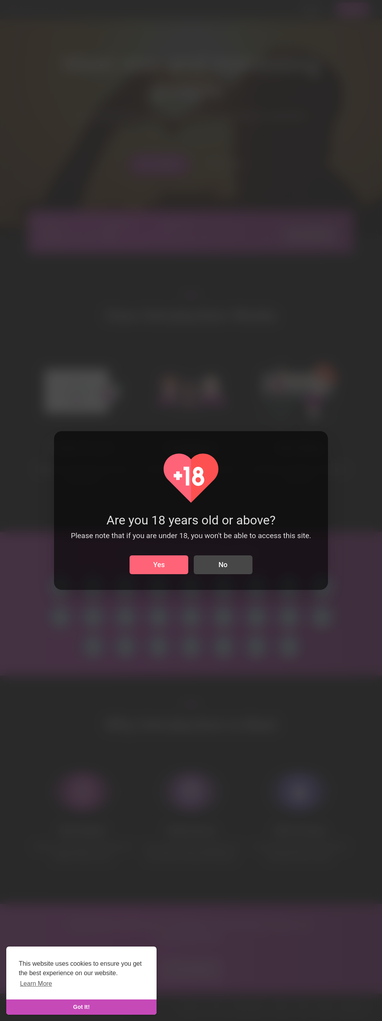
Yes (159, 564)
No (222, 564)
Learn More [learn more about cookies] (36, 983)
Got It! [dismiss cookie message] (81, 1007)
